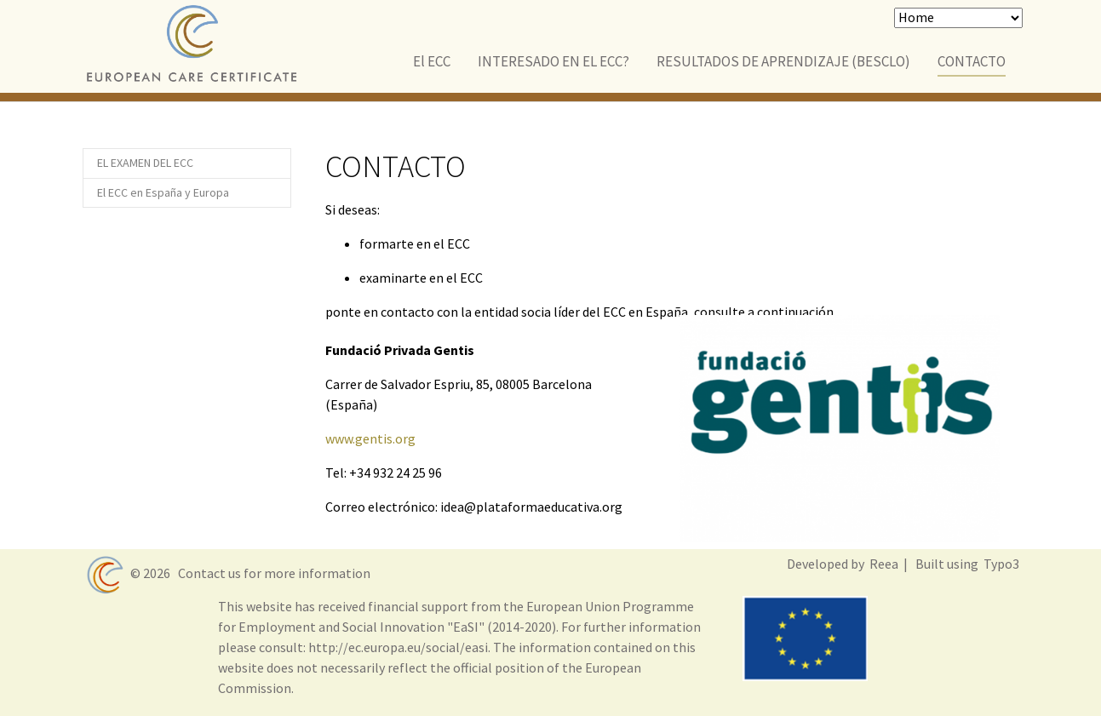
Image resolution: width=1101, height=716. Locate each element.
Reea (882, 563)
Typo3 (1000, 563)
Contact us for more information (271, 572)
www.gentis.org (370, 438)
